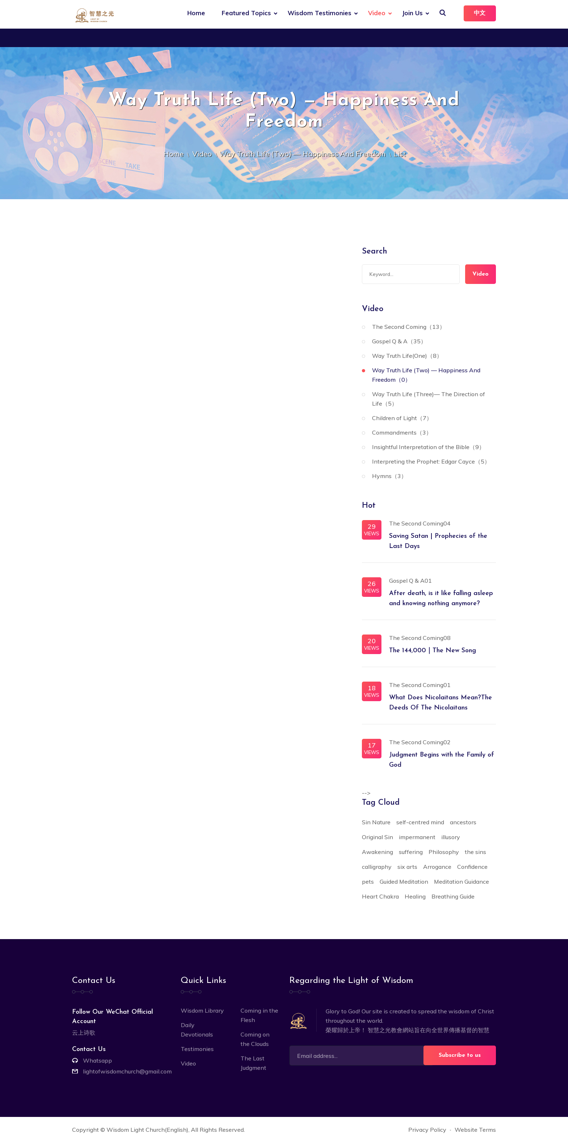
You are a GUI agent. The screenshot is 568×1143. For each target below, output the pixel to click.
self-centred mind (420, 822)
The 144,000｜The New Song (432, 651)
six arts (407, 867)
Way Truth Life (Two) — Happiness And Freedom (302, 154)
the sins (475, 852)
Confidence (472, 867)
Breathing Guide (453, 897)
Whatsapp (97, 1061)
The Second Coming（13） (408, 327)
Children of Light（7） (402, 418)
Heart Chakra (380, 897)
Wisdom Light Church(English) (147, 1130)
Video (375, 13)
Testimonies (197, 1049)
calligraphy (377, 867)
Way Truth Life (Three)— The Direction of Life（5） (428, 399)
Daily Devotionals (197, 1030)
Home (195, 13)
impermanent (417, 837)
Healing (415, 897)
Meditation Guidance (461, 882)
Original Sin (377, 837)
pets (368, 882)
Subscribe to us (460, 1056)
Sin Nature (376, 822)
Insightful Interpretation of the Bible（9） (428, 447)
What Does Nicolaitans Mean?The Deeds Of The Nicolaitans (440, 703)
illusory (450, 837)
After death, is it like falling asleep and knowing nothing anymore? (441, 599)
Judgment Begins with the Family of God (441, 760)
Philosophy (444, 852)
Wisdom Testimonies (318, 13)
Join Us (411, 13)
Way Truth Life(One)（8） (407, 356)
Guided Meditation (404, 882)
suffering (411, 852)
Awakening (377, 852)
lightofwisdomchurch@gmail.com (127, 1072)
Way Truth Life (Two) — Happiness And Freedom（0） (426, 375)
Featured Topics (245, 13)
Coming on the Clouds (255, 1039)
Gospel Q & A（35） (399, 342)
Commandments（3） (402, 433)
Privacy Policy (427, 1130)
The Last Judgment (253, 1063)
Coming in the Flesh (259, 1016)
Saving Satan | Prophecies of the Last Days (438, 541)
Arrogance (437, 867)
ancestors (463, 822)
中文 (479, 13)
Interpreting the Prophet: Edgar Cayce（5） (431, 462)
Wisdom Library (202, 1011)
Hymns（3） (389, 476)
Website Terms (475, 1130)
